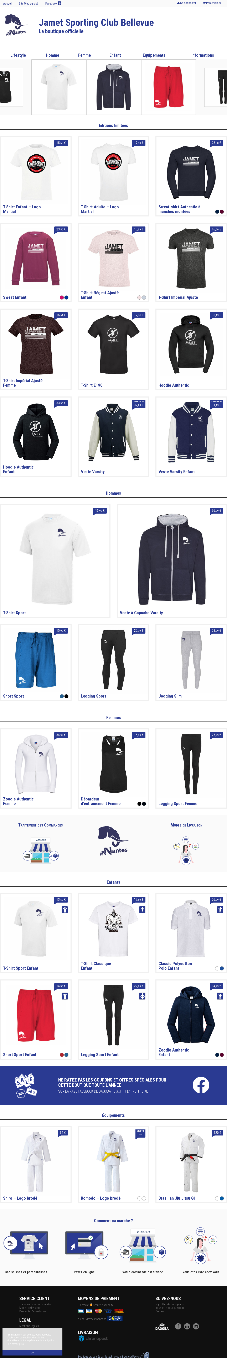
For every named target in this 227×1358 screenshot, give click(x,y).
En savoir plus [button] (16, 1344)
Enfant (115, 55)
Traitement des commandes (35, 1304)
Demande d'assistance (32, 1311)
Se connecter (186, 3)
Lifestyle (18, 55)
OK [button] (32, 1352)
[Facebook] (179, 1328)
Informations (202, 55)
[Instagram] (197, 1328)
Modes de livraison (30, 1307)
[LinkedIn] (188, 1328)
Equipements (154, 55)
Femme (84, 55)
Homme (52, 55)
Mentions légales (29, 1326)
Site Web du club (28, 3)
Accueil (7, 3)
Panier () (212, 3)
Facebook (53, 3)
